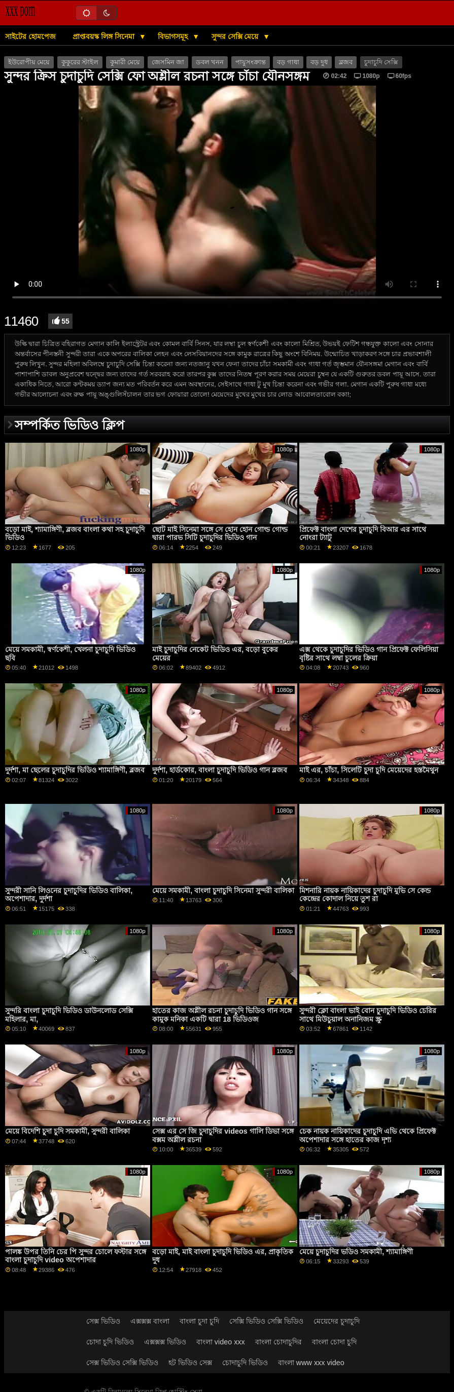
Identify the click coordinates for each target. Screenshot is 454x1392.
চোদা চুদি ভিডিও (110, 1342)
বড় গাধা (288, 62)
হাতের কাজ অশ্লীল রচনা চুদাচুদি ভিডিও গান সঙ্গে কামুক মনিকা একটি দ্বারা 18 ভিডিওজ (222, 1015)
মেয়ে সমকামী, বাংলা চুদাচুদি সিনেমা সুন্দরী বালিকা (223, 890)
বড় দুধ (318, 62)
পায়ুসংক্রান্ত (250, 62)
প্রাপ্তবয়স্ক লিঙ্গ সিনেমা (104, 36)
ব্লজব (346, 62)
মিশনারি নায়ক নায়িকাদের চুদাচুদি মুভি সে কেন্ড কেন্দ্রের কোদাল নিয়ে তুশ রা (365, 894)
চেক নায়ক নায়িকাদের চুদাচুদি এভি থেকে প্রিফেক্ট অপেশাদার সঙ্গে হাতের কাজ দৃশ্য (367, 1135)
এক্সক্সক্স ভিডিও (165, 1342)
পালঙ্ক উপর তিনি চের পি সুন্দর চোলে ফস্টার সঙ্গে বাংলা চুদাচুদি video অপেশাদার (75, 1256)
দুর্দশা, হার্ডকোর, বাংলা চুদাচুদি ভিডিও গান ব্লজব (219, 770)
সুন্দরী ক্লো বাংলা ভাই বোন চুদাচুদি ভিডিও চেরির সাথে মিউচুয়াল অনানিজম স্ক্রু (367, 1015)
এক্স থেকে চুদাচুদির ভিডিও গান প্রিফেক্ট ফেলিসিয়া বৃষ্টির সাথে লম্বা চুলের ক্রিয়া (368, 653)
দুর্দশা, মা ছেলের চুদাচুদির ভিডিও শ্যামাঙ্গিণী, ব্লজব (75, 770)
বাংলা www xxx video (311, 1363)
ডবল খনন (210, 62)
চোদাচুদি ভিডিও (245, 1363)
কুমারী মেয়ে (125, 62)
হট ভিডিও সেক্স (190, 1363)
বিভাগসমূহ (174, 36)
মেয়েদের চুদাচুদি (336, 1321)
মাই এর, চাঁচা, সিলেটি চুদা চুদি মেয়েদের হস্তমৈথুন (368, 770)
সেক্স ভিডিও (103, 1321)
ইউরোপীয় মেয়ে (29, 62)
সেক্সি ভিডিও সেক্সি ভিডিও (266, 1321)
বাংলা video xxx (220, 1342)
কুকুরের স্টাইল (79, 62)
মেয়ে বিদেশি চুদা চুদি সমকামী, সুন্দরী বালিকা (67, 1131)
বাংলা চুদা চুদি (199, 1321)
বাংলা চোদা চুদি (334, 1342)
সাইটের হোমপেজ (30, 36)
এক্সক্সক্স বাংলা (149, 1321)
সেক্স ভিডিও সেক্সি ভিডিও (122, 1363)
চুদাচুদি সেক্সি (381, 62)
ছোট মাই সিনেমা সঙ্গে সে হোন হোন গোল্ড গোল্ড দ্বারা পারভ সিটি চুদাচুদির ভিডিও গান (220, 533)
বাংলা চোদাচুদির (278, 1342)
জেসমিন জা (168, 62)
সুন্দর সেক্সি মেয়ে (236, 36)
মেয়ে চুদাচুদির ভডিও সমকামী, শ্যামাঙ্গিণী (356, 1252)
